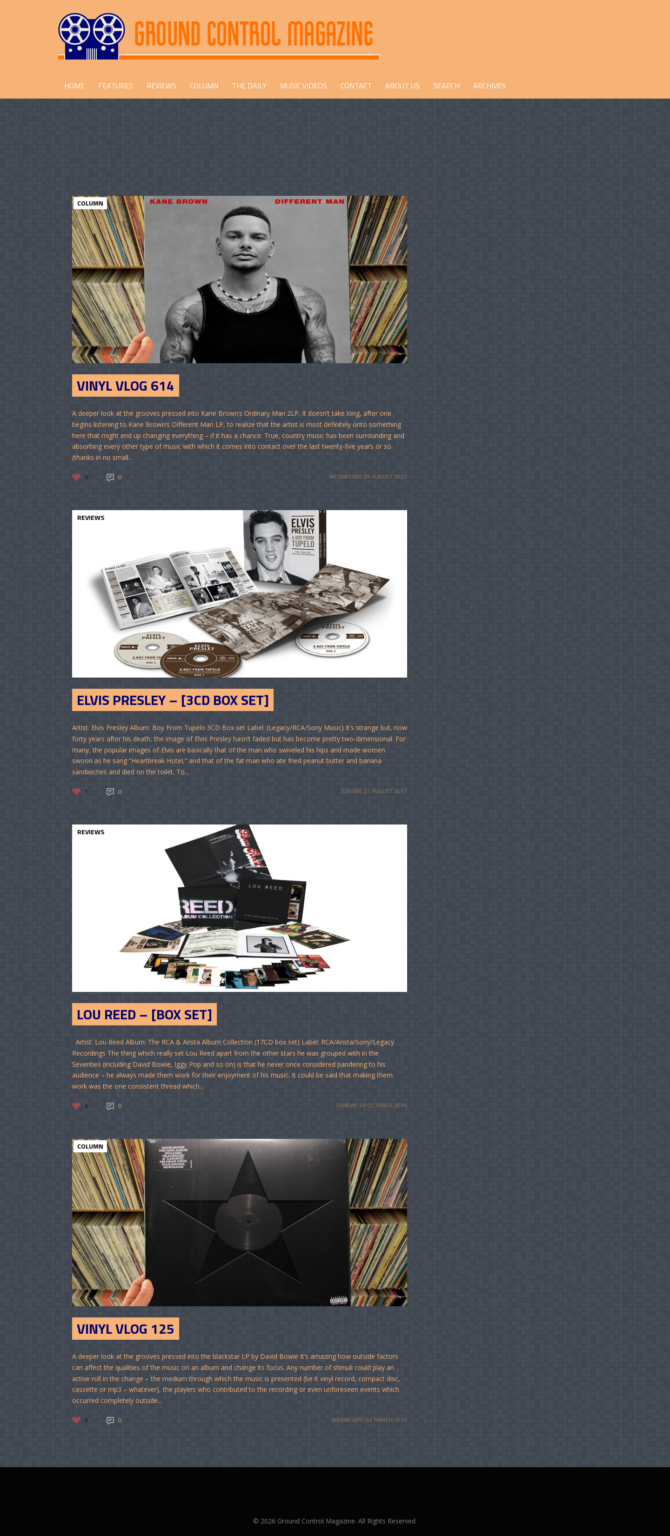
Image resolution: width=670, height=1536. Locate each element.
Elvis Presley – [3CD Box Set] (173, 700)
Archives (489, 85)
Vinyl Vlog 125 (125, 1328)
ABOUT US (402, 85)
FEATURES (115, 85)
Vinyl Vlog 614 (125, 385)
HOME (74, 85)
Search (446, 85)
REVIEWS (161, 85)
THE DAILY (249, 85)
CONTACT (356, 85)
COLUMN (204, 85)
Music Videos (303, 85)
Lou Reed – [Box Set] (144, 1014)
